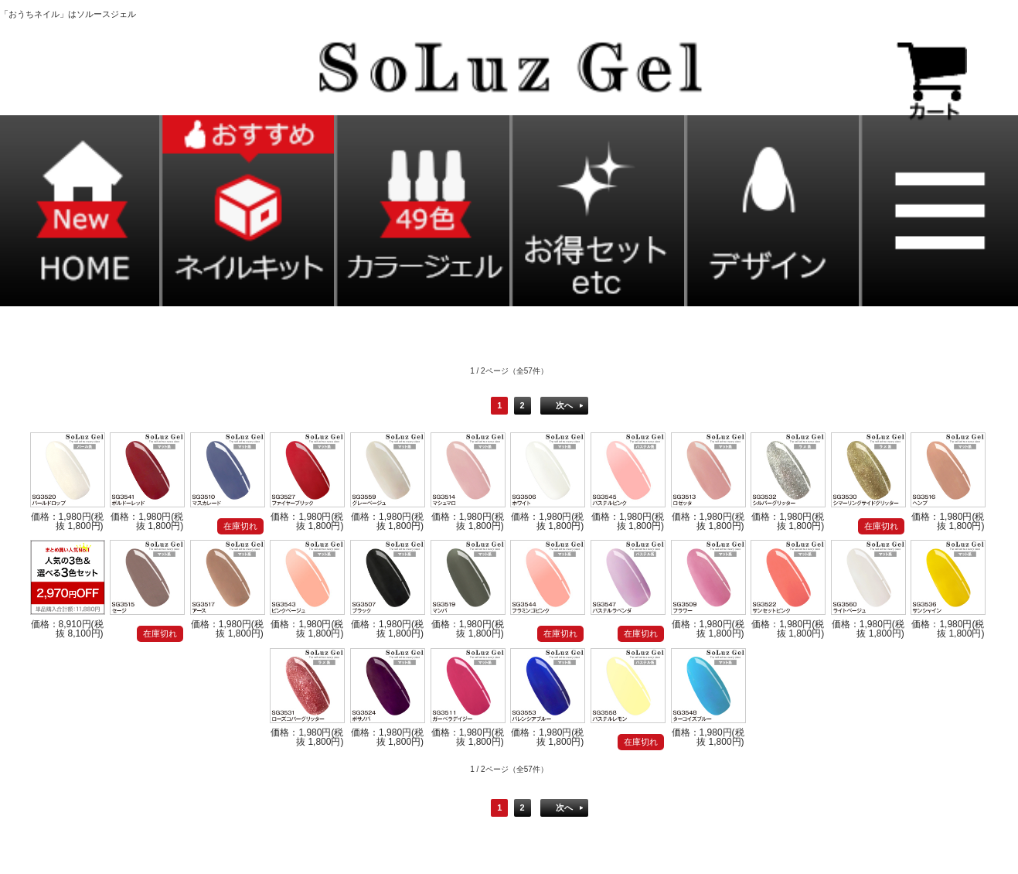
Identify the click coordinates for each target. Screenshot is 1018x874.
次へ (564, 405)
